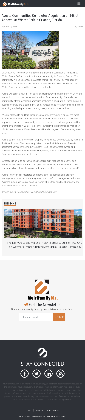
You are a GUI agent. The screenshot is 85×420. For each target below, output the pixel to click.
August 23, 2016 (9, 26)
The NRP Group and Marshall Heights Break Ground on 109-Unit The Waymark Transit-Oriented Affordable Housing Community (44, 244)
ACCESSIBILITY (53, 410)
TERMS (28, 410)
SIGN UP (59, 317)
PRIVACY (39, 410)
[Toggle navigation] (79, 3)
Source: (29, 192)
